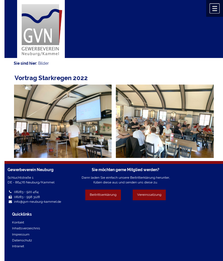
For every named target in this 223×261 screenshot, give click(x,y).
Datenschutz (22, 240)
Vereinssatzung (149, 195)
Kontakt (18, 222)
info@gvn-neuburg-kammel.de (37, 202)
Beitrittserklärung (103, 195)
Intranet (18, 246)
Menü (215, 8)
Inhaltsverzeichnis (26, 228)
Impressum (20, 234)
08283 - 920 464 (26, 192)
